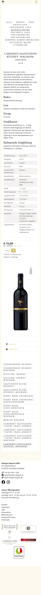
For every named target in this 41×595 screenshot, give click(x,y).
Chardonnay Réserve (18, 364)
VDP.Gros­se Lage (20, 27)
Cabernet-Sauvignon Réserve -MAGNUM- (17, 445)
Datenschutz (6, 512)
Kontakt (4, 505)
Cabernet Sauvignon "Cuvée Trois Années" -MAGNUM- (19, 438)
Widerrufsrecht (7, 515)
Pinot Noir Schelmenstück (14, 407)
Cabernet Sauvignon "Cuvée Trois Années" (18, 425)
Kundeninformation (9, 517)
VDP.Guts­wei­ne (20, 37)
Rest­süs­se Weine (20, 42)
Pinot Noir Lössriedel (19, 396)
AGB (3, 510)
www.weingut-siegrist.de (13, 477)
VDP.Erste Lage (20, 32)
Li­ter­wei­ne (20, 45)
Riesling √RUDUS (15, 374)
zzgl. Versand (17, 246)
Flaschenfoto (13, 349)
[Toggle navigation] (36, 2)
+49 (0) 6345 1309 (11, 472)
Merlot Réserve (14, 420)
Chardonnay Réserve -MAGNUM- (19, 369)
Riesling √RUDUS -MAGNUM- (16, 379)
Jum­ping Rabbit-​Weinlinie (22, 40)
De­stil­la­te (20, 25)
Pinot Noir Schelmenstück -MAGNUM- (15, 414)
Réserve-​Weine (20, 30)
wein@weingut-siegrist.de (13, 475)
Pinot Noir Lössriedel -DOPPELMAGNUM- (19, 401)
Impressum (6, 507)
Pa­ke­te (20, 22)
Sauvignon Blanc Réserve (15, 385)
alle (9, 22)
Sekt (32, 22)
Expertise (12, 344)
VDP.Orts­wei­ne (20, 35)
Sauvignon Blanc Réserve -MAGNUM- (16, 391)
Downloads (6, 520)
